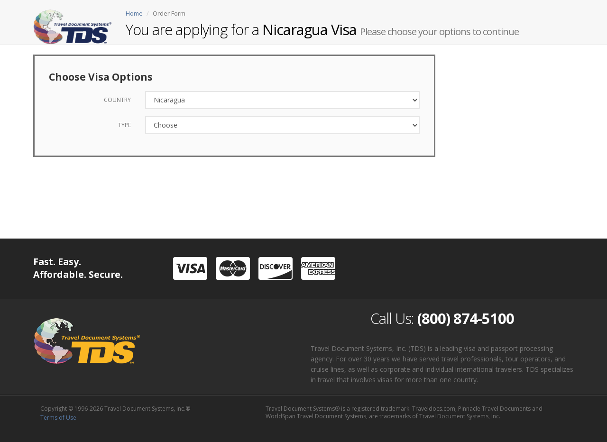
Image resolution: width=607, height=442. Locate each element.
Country (117, 100)
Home (134, 13)
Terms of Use (58, 418)
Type (124, 125)
